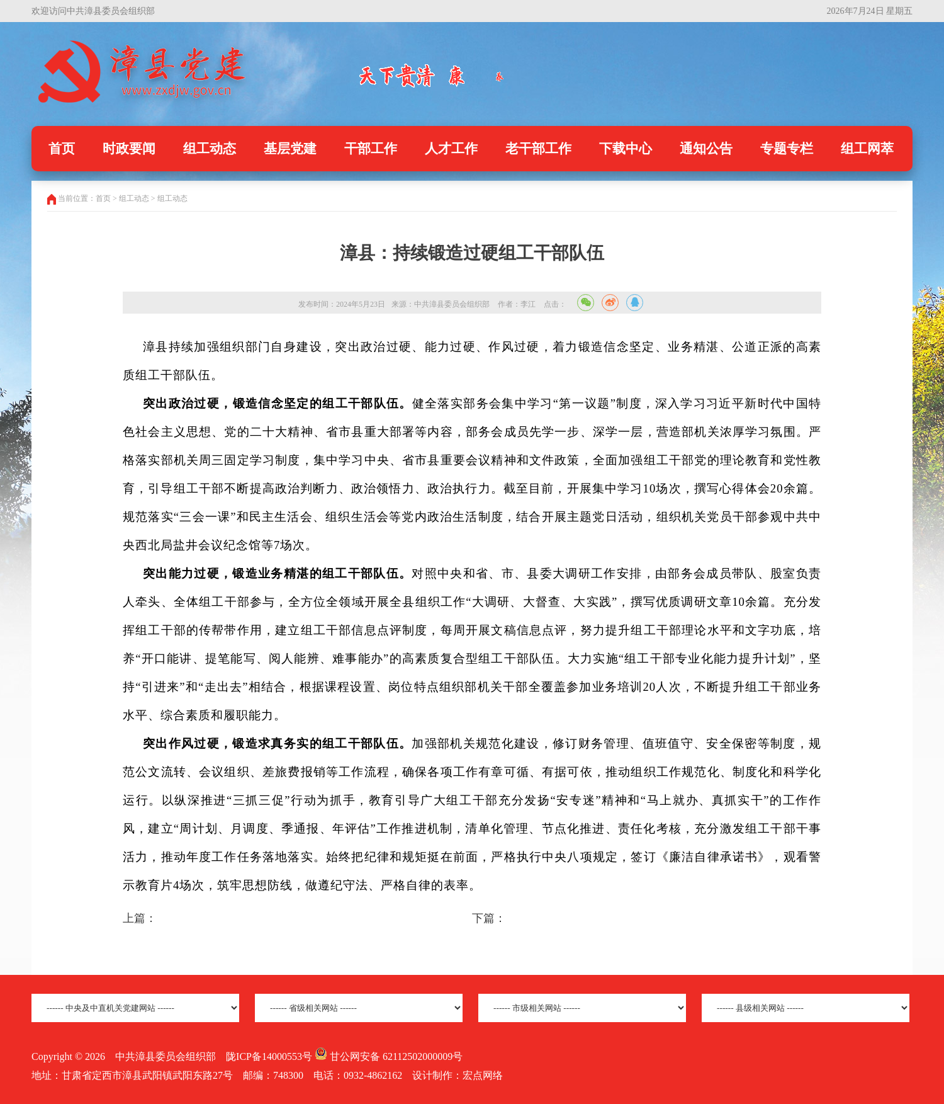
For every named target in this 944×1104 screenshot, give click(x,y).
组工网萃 (867, 148)
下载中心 (625, 148)
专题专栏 (786, 148)
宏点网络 (483, 1075)
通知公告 (706, 148)
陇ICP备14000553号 (269, 1056)
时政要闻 (129, 148)
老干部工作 (538, 148)
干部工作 (370, 148)
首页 (61, 148)
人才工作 (451, 148)
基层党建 (290, 148)
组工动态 (209, 148)
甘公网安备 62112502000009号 (389, 1056)
